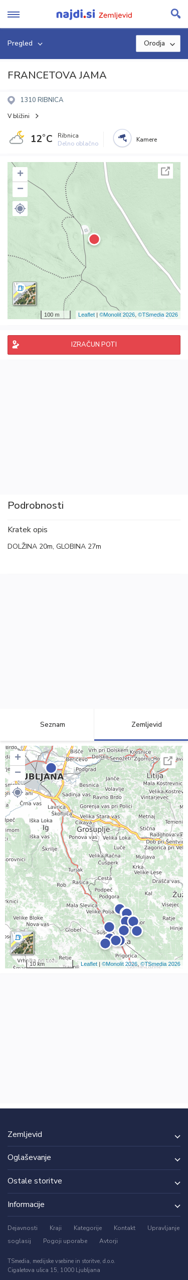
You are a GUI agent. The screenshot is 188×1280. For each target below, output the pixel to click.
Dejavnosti (23, 1228)
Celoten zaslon (165, 171)
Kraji (56, 1228)
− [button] (20, 189)
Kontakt (124, 1228)
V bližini (19, 116)
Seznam (47, 724)
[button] (20, 208)
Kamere (146, 140)
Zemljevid (141, 724)
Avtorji (108, 1241)
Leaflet (86, 315)
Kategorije (88, 1228)
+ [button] (20, 174)
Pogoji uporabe (65, 1241)
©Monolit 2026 (117, 315)
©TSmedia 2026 (158, 315)
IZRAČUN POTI (94, 344)
